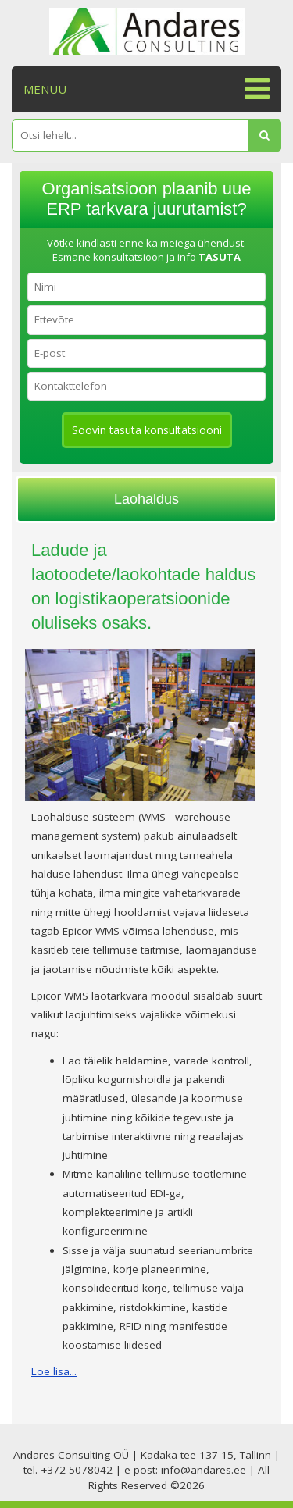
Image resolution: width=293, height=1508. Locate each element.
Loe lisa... (54, 1371)
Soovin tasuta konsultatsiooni (147, 429)
